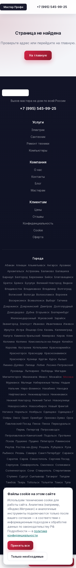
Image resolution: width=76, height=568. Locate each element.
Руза (68, 447)
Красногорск (18, 353)
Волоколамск (45, 294)
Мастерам (38, 190)
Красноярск (17, 359)
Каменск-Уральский (27, 335)
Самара (31, 453)
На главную (38, 55)
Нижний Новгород (19, 400)
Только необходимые (27, 556)
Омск (16, 417)
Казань (48, 329)
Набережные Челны (46, 382)
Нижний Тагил (41, 400)
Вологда (29, 294)
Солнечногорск (15, 470)
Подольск (50, 435)
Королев (11, 347)
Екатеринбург (60, 312)
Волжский (15, 294)
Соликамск (62, 464)
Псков (10, 441)
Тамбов (11, 482)
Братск (8, 283)
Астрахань (33, 271)
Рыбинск (8, 453)
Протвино (64, 435)
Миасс (43, 376)
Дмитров (46, 306)
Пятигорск (47, 441)
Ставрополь (43, 470)
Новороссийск (17, 406)
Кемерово (48, 335)
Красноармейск (60, 347)
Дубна (30, 312)
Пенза (36, 423)
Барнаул (8, 277)
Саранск (68, 453)
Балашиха (62, 271)
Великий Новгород (49, 283)
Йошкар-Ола (34, 329)
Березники (36, 277)
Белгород (21, 277)
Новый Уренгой (58, 406)
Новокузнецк (61, 400)
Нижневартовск (38, 394)
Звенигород (10, 323)
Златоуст (26, 323)
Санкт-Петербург (49, 453)
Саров (24, 458)
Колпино (21, 341)
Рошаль (44, 447)
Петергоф (33, 429)
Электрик (38, 130)
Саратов (12, 458)
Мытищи (26, 382)
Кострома (24, 347)
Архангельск (15, 271)
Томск (59, 482)
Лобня (40, 365)
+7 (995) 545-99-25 (52, 7)
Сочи (30, 470)
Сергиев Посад (59, 458)
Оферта (38, 237)
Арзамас (65, 265)
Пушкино (21, 441)
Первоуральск (61, 423)
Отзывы (38, 216)
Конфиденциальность (38, 223)
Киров (61, 335)
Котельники (40, 347)
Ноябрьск (35, 411)
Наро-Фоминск (31, 388)
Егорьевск (42, 312)
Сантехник (38, 136)
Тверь (21, 482)
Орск (69, 417)
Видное (68, 283)
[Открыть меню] (72, 7)
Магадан (60, 370)
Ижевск (68, 323)
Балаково (47, 271)
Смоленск (47, 464)
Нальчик (13, 388)
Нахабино (48, 388)
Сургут (23, 476)
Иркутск (9, 329)
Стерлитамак (62, 470)
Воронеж (61, 294)
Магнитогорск (12, 376)
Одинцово (49, 411)
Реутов (9, 447)
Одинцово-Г (66, 411)
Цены (38, 209)
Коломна (9, 341)
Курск (53, 359)
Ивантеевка (54, 323)
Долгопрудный (63, 306)
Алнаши (21, 265)
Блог (38, 183)
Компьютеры (38, 150)
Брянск (18, 283)
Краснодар (35, 353)
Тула (67, 482)
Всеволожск (36, 300)
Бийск (49, 277)
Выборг (51, 300)
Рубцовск (57, 447)
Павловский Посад (18, 423)
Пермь (20, 429)
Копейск (67, 341)
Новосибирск (38, 406)
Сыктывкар (37, 476)
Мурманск (12, 382)
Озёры (7, 417)
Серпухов (12, 464)
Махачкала (30, 376)
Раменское (63, 441)
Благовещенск (63, 277)
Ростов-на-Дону (26, 447)
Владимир (49, 288)
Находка (62, 388)
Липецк (30, 365)
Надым (65, 382)
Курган (43, 359)
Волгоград (64, 288)
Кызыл (62, 359)
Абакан (9, 265)
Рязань (19, 453)
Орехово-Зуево (54, 417)
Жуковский (45, 318)
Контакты (38, 176)
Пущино (34, 441)
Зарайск (59, 318)
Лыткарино (32, 370)
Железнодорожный (23, 318)
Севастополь (38, 458)
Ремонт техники (38, 143)
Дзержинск (10, 306)
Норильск (21, 411)
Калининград (63, 329)
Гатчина (62, 300)
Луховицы (16, 370)
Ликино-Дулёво (13, 365)
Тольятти (47, 482)
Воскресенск (17, 300)
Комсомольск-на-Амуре (44, 341)
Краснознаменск (55, 353)
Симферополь (29, 464)
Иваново (39, 323)
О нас (38, 169)
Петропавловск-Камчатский (23, 435)
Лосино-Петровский (59, 365)
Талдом (64, 476)
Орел (25, 417)
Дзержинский (29, 306)
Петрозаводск (50, 429)
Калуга (8, 335)
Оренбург (36, 417)
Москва (68, 376)
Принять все (20, 545)
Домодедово (15, 312)
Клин (69, 335)
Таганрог (52, 476)
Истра (20, 329)
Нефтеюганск (17, 394)
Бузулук (30, 283)
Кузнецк (32, 359)
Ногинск (7, 411)
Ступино (12, 476)
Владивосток (13, 288)
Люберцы (47, 370)
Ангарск (52, 265)
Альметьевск (36, 265)
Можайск (55, 376)
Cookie (38, 230)
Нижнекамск (59, 394)
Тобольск (33, 482)
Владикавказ (32, 288)
